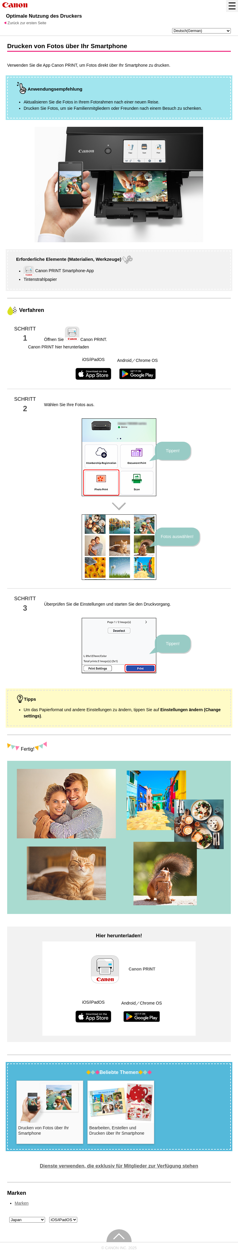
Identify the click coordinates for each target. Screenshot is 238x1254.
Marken (22, 1203)
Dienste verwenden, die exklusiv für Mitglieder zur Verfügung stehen (119, 1165)
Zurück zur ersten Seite (26, 23)
